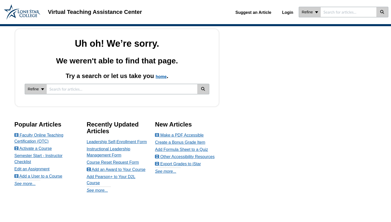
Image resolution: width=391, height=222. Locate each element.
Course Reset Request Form (113, 162)
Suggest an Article (253, 12)
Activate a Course (33, 148)
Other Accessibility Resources (184, 157)
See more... (25, 183)
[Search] (382, 12)
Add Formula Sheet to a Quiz (181, 149)
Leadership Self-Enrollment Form (117, 142)
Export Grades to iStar (178, 164)
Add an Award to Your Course (116, 169)
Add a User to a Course (38, 176)
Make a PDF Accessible (179, 135)
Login (287, 12)
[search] (348, 12)
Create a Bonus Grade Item (180, 142)
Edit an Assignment (32, 169)
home (161, 76)
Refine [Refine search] (310, 12)
